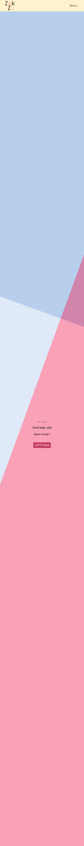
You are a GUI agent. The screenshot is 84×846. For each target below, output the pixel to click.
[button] (73, 6)
